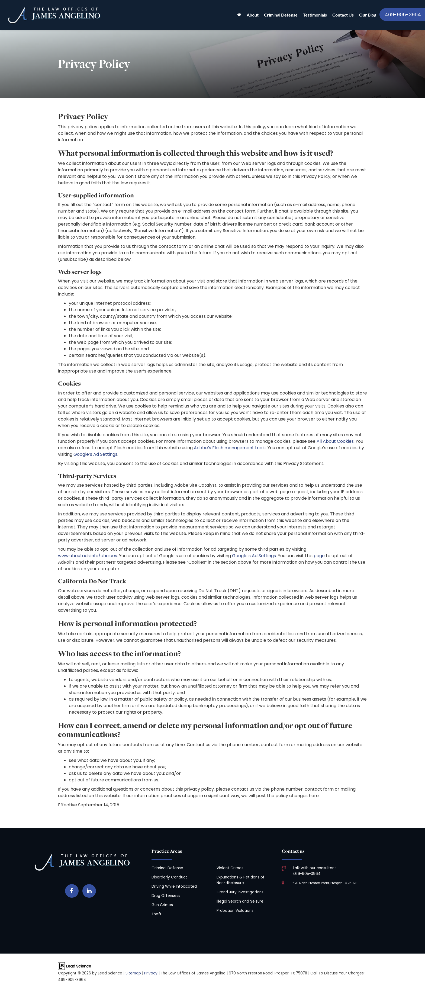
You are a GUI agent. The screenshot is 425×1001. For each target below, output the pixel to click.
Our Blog (367, 14)
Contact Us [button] (343, 14)
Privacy (150, 973)
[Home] (239, 15)
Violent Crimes (230, 868)
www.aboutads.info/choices (87, 556)
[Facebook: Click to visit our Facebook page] (72, 890)
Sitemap (133, 973)
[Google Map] (343, 913)
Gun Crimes (162, 904)
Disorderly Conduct (169, 877)
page (319, 556)
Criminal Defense (167, 868)
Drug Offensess (166, 895)
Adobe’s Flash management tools (230, 448)
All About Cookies (335, 441)
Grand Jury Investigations (240, 892)
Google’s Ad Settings (95, 454)
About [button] (253, 14)
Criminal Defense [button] (281, 14)
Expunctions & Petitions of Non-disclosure (241, 880)
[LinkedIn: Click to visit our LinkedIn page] (89, 890)
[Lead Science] (74, 966)
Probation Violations (235, 910)
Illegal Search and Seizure (240, 901)
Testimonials (315, 14)
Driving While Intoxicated (174, 886)
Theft (157, 914)
